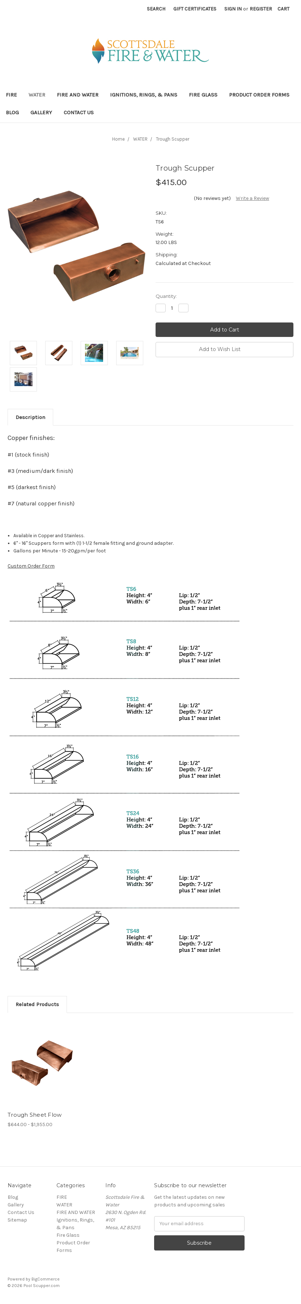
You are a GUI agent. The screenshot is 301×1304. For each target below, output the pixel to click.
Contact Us (79, 112)
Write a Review (252, 198)
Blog (12, 112)
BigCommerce (45, 1279)
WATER (37, 94)
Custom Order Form (31, 566)
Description (30, 417)
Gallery (41, 112)
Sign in (233, 9)
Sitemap (17, 1220)
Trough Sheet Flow (35, 1114)
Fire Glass (203, 94)
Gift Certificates (194, 9)
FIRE (11, 94)
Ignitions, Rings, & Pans (143, 94)
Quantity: (166, 296)
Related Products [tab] (37, 1004)
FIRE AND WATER (77, 94)
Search (156, 9)
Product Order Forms (259, 94)
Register (261, 9)
